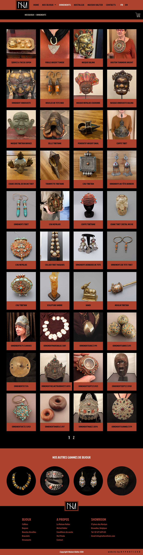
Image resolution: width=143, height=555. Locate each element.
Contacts (111, 5)
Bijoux (26, 519)
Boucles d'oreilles (29, 532)
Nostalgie (79, 5)
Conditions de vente (65, 532)
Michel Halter (62, 528)
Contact (60, 539)
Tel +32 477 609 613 (98, 532)
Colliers (25, 524)
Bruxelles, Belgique (99, 528)
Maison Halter (95, 5)
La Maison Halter (63, 524)
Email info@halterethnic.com (103, 536)
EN (126, 5)
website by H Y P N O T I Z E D (124, 552)
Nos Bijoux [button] (48, 5)
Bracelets (26, 536)
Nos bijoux (29, 14)
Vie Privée (61, 536)
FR (122, 5)
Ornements (65, 5)
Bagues (25, 528)
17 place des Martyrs (99, 524)
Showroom (98, 519)
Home (36, 5)
